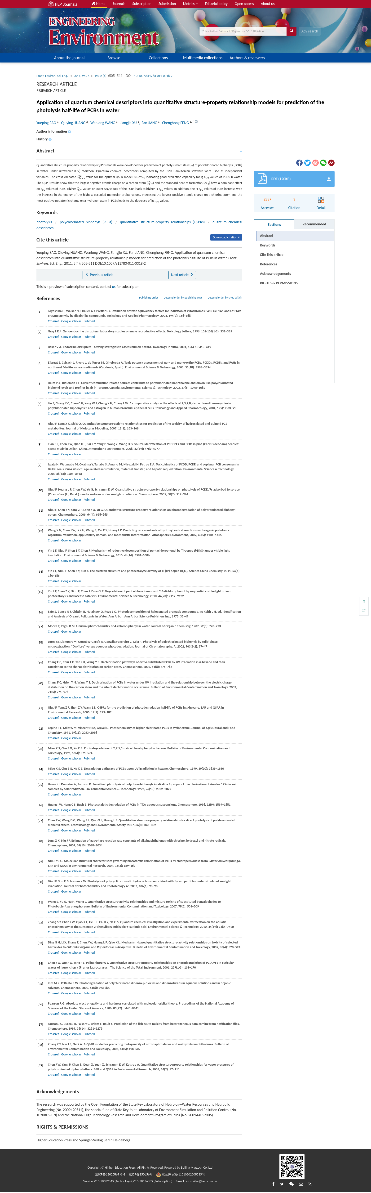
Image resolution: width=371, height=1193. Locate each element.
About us (268, 3)
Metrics (190, 3)
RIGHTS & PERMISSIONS (279, 283)
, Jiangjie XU (128, 123)
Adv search (309, 31)
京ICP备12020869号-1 (110, 1174)
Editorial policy (216, 3)
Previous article (99, 275)
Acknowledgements (275, 273)
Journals (119, 3)
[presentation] (81, 177)
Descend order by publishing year (183, 297)
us (114, 286)
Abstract (266, 235)
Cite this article (271, 254)
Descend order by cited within (225, 297)
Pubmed (89, 321)
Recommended (314, 224)
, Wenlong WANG (102, 123)
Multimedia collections (202, 57)
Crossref (53, 321)
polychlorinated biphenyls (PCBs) (86, 222)
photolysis (44, 222)
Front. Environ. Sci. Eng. (52, 76)
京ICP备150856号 (141, 1174)
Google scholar (71, 321)
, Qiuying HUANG (72, 123)
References (268, 264)
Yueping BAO (46, 123)
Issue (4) (100, 76)
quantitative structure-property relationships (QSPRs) (162, 222)
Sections (274, 224)
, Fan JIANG (148, 123)
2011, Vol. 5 (81, 76)
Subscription (141, 3)
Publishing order (148, 297)
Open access (244, 3)
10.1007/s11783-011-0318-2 (153, 76)
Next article (182, 275)
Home (99, 3)
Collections (158, 57)
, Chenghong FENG (174, 123)
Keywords (267, 245)
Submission (167, 3)
